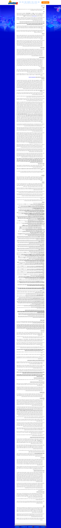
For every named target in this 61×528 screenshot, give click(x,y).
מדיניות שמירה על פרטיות (32, 77)
